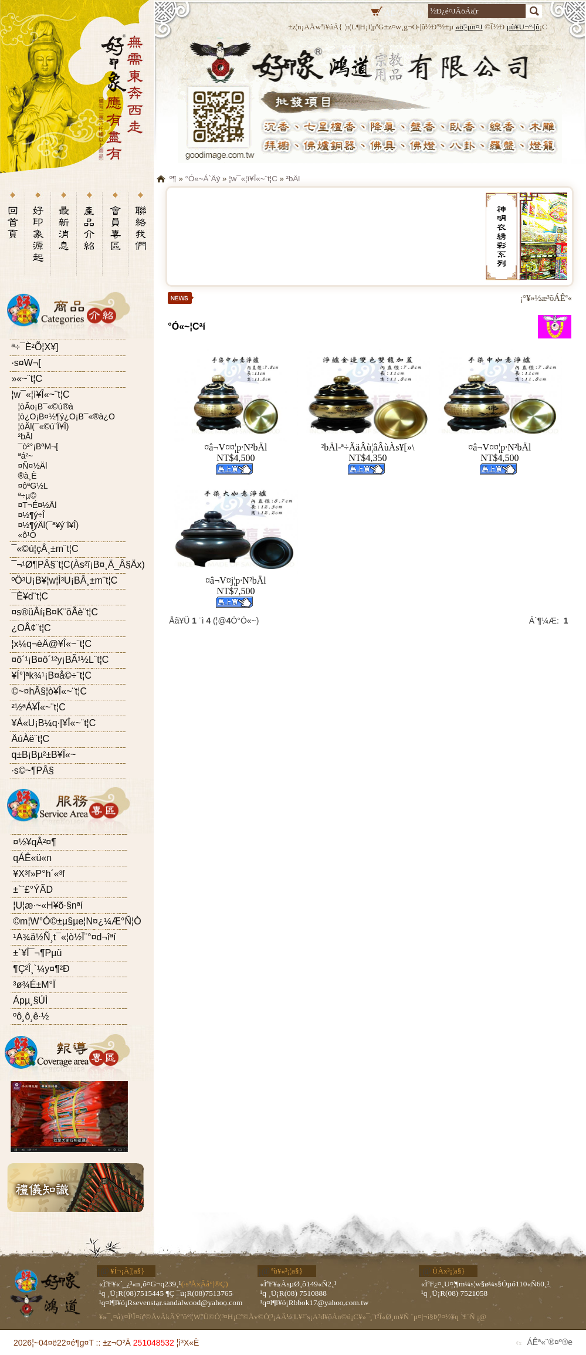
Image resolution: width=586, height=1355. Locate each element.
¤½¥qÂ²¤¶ (34, 842)
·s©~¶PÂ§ (32, 770)
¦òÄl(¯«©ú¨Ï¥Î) (43, 426)
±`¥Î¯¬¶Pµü (37, 953)
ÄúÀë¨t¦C (30, 739)
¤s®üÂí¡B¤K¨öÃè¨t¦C (54, 612)
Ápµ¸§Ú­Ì (30, 1000)
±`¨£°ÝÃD (33, 890)
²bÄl (25, 436)
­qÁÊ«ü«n (32, 858)
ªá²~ (25, 455)
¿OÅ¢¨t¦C (30, 628)
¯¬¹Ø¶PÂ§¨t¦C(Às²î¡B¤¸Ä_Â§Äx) (77, 565)
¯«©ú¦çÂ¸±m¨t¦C (44, 549)
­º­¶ (173, 178)
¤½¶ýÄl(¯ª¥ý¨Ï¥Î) (48, 525)
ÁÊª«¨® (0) (404, 13)
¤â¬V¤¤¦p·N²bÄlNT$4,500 (235, 452)
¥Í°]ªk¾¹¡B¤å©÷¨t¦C (51, 675)
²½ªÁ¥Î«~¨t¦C (38, 707)
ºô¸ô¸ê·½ (31, 1016)
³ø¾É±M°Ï (34, 985)
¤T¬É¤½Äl (37, 505)
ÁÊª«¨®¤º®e (550, 1342)
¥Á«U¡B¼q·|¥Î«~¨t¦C (53, 723)
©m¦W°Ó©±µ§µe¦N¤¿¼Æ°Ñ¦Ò (77, 921)
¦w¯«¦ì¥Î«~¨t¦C (40, 394)
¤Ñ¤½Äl (32, 465)
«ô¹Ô (27, 535)
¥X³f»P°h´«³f (39, 874)
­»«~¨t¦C (26, 379)
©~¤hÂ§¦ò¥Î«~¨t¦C (49, 691)
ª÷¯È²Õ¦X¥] (34, 347)
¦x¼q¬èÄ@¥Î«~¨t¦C (51, 644)
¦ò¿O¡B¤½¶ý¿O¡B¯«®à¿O (66, 416)
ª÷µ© (27, 495)
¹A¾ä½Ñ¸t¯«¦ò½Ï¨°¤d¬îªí (64, 937)
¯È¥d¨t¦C (29, 596)
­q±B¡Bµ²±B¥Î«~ (43, 755)
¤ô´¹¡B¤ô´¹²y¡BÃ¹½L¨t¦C (60, 660)
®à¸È (27, 475)
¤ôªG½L (33, 485)
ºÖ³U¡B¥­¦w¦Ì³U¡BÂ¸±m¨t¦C (64, 580)
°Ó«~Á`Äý (203, 178)
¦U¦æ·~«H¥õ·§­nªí (48, 905)
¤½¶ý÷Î (31, 515)
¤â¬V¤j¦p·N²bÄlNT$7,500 (235, 585)
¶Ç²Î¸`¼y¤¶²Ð (41, 969)
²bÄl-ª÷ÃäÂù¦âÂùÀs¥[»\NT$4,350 (367, 452)
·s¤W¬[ (25, 363)
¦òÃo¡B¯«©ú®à (45, 406)
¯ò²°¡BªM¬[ (38, 446)
